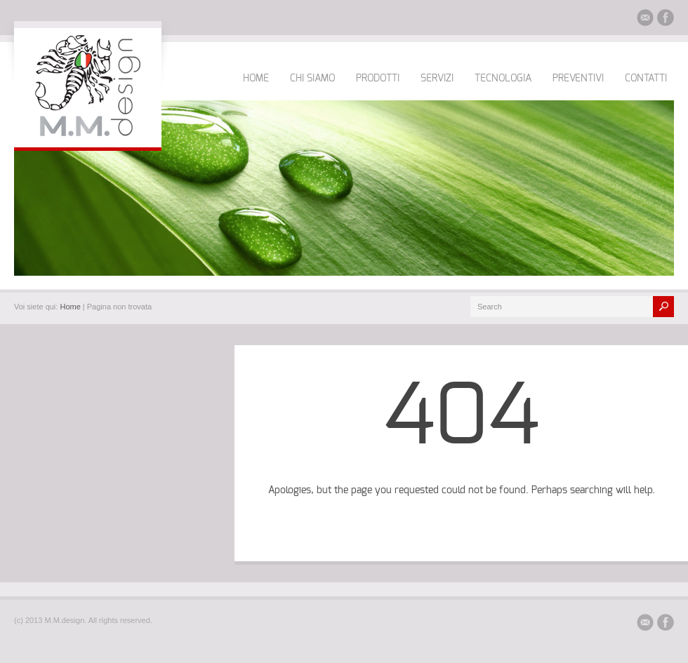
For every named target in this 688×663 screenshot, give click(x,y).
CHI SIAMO (312, 78)
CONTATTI (646, 78)
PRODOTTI (377, 78)
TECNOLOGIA (503, 78)
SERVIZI (437, 78)
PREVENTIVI (578, 78)
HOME (256, 78)
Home (70, 306)
